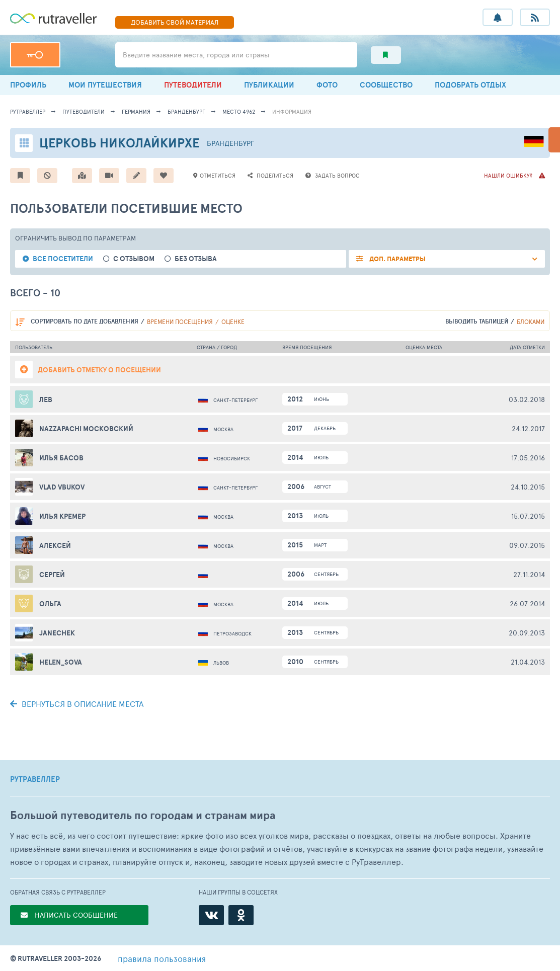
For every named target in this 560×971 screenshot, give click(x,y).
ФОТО (327, 85)
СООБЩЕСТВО (386, 85)
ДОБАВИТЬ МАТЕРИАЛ (174, 22)
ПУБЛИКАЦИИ (269, 85)
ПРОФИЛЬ (28, 85)
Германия (136, 111)
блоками (530, 321)
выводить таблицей (476, 321)
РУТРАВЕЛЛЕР (35, 779)
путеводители (83, 111)
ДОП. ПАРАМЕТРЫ (397, 259)
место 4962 (238, 111)
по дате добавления (84, 321)
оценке (233, 321)
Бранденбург (186, 111)
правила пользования (162, 958)
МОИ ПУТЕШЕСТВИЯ (105, 85)
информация (291, 111)
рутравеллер (27, 111)
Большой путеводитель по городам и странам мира (142, 815)
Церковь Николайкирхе (119, 142)
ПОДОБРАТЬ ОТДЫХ (470, 85)
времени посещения (180, 321)
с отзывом (133, 259)
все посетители (63, 259)
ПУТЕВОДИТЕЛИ (193, 85)
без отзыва (196, 259)
